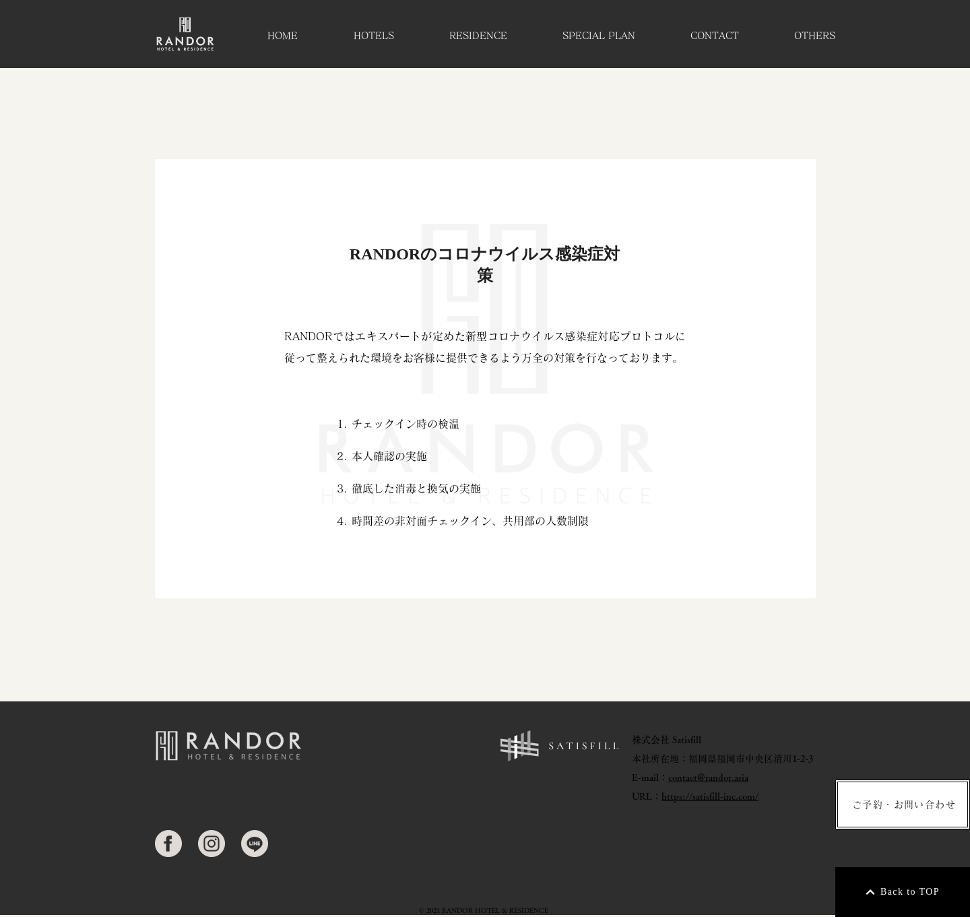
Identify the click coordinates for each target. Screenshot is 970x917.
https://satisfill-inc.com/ (709, 796)
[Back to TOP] (902, 892)
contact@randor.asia (708, 777)
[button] (373, 36)
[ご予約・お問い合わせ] (902, 804)
